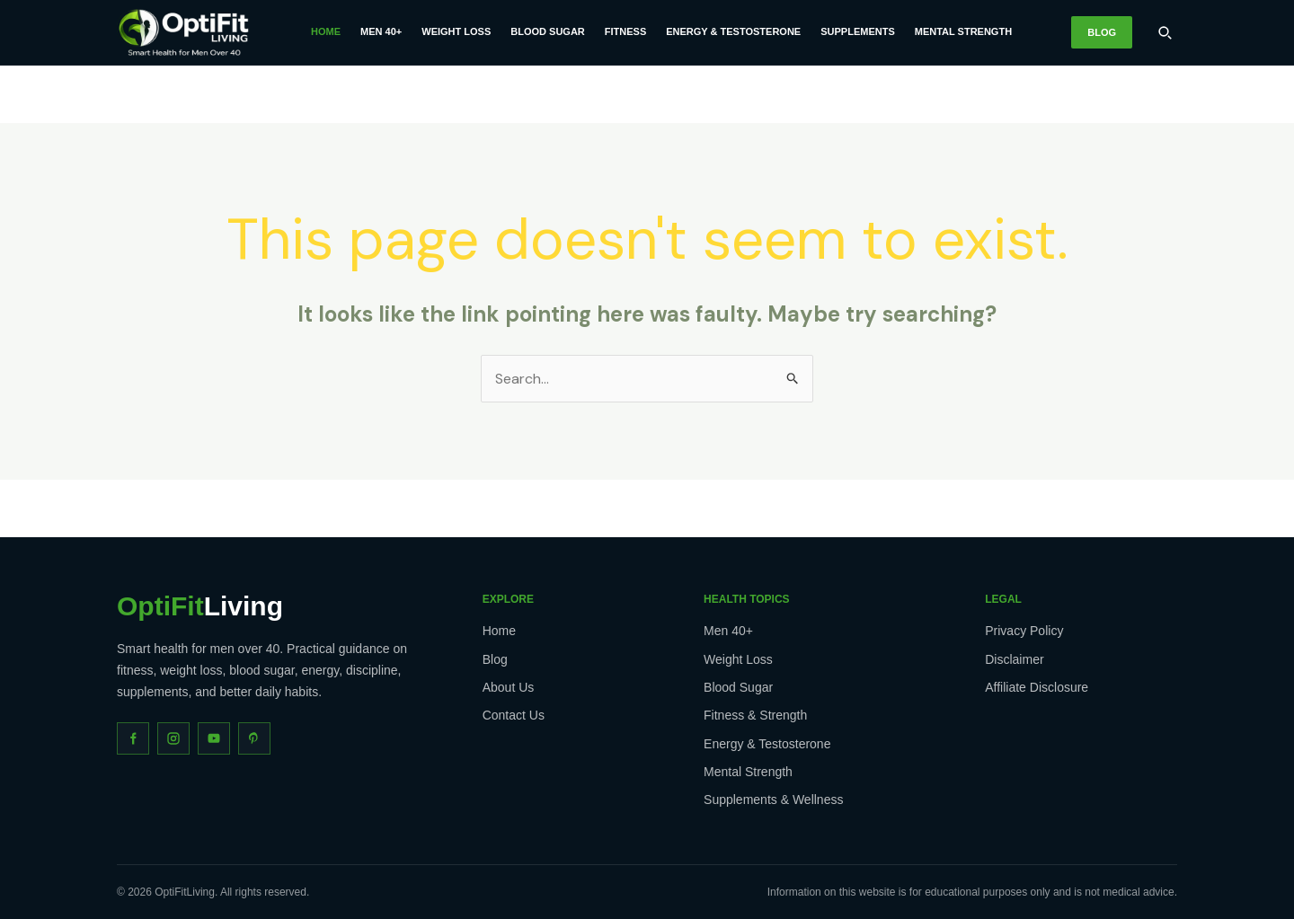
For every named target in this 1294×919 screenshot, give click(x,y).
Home (326, 31)
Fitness (625, 31)
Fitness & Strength (755, 715)
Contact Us (514, 715)
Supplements (857, 31)
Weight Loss (456, 31)
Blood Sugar (547, 31)
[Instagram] (173, 738)
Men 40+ (381, 31)
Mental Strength (963, 31)
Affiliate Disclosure (1036, 687)
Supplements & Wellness (773, 799)
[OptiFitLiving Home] (184, 32)
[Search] (1164, 32)
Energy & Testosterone (733, 31)
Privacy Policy (1024, 630)
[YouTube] (214, 738)
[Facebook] (133, 738)
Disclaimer (1014, 659)
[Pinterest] (254, 738)
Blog (1101, 32)
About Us (509, 687)
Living (200, 606)
